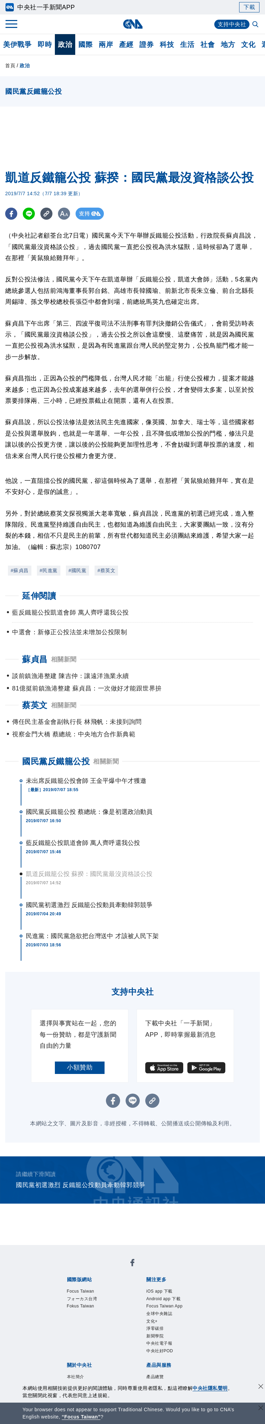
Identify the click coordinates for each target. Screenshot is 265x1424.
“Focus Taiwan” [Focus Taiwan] (81, 1417)
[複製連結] (46, 214)
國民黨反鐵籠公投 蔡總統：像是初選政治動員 (89, 811)
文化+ (87, 1297)
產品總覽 (66, 1353)
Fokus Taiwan (158, 1269)
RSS (98, 1362)
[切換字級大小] (64, 214)
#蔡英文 (106, 570)
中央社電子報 (165, 1297)
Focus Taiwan (73, 1269)
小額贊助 (79, 1067)
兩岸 (106, 44)
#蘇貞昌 (20, 570)
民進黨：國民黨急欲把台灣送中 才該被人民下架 (92, 936)
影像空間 (117, 1353)
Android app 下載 (116, 1287)
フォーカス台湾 (115, 1269)
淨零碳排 (108, 1297)
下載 (249, 7)
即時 (45, 44)
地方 (228, 44)
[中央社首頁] (132, 23)
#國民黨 (78, 570)
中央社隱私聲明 (210, 1388)
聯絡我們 (136, 1334)
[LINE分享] (29, 214)
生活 (187, 44)
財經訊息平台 (174, 1353)
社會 (207, 44)
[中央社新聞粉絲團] (55, 1250)
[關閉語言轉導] (260, 1408)
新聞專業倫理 (187, 1325)
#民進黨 (49, 570)
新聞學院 (133, 1297)
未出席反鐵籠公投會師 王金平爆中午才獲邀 (86, 780)
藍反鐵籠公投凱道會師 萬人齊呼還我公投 (83, 842)
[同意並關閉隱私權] (260, 1387)
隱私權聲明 (107, 1334)
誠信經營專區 (72, 1334)
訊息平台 (142, 1353)
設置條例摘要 (149, 1325)
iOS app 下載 (72, 1287)
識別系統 (91, 1325)
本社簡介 (66, 1325)
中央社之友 (75, 1362)
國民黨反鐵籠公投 (56, 761)
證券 (146, 44)
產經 (126, 44)
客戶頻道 (91, 1353)
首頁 (10, 65)
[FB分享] (11, 214)
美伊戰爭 (17, 44)
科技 (167, 44)
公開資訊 (117, 1325)
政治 (65, 44)
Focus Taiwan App (168, 1287)
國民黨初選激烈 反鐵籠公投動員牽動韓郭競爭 (89, 905)
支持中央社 (232, 24)
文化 (248, 44)
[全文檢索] (256, 25)
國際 (85, 44)
